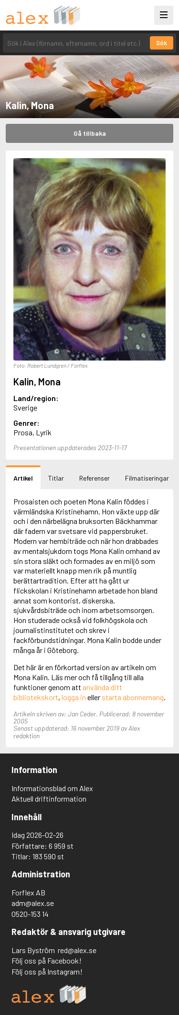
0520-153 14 (30, 913)
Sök (161, 43)
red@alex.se (77, 950)
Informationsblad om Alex (52, 788)
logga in (74, 697)
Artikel (23, 478)
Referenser (94, 478)
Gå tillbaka (90, 133)
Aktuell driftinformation (48, 798)
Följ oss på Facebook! (46, 960)
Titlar (56, 478)
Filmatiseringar (147, 478)
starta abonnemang (133, 697)
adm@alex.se (32, 902)
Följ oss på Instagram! (47, 971)
